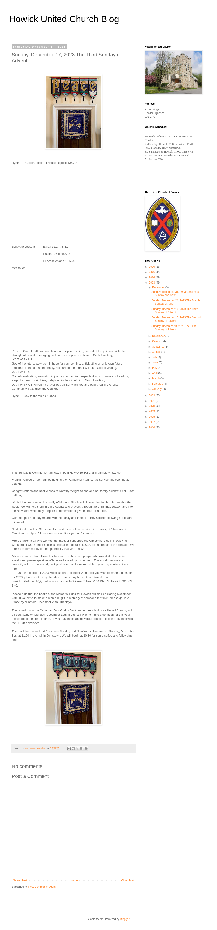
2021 (152, 401)
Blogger (124, 919)
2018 (152, 416)
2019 (152, 411)
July (155, 357)
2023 (152, 282)
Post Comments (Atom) (42, 886)
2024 (152, 277)
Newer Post (20, 880)
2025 (152, 272)
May (155, 367)
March (156, 378)
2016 (152, 427)
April (155, 373)
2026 (152, 266)
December (158, 287)
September (159, 346)
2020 (152, 406)
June (155, 362)
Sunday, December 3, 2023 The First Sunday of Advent (173, 327)
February (158, 383)
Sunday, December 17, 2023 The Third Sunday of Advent (174, 311)
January (157, 389)
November (158, 336)
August (156, 351)
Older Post (127, 880)
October (157, 341)
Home (74, 880)
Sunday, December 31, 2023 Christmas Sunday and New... (175, 293)
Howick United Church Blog (64, 19)
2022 (152, 395)
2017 (152, 422)
